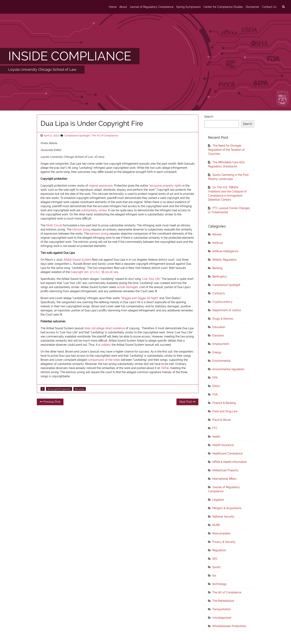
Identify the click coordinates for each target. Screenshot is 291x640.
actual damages (127, 287)
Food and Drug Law (225, 411)
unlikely (106, 344)
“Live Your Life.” (151, 278)
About (123, 6)
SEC (215, 558)
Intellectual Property (225, 470)
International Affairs (224, 478)
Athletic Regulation (224, 259)
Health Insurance (223, 445)
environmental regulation (228, 369)
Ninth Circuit (54, 225)
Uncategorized (221, 617)
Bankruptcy (219, 276)
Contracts (218, 293)
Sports (216, 567)
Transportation (221, 609)
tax (214, 575)
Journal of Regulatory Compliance (152, 6)
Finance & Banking (224, 402)
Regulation (219, 550)
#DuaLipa (79, 389)
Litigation (218, 499)
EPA (214, 377)
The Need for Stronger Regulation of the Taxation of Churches (226, 149)
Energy (216, 352)
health (216, 436)
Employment (220, 343)
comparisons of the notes (104, 359)
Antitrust (217, 242)
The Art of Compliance (104, 135)
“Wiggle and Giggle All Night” (140, 298)
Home (113, 6)
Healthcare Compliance (227, 453)
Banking (217, 268)
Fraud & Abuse (221, 419)
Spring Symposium (188, 6)
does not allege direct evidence (104, 328)
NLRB (216, 525)
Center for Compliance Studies (223, 6)
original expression (101, 185)
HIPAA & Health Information (229, 461)
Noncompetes (221, 533)
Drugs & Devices (222, 318)
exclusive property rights (166, 185)
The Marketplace (223, 600)
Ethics (216, 386)
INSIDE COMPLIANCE (69, 56)
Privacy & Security (224, 541)
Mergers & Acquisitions (226, 508)
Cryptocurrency (222, 301)
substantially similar (94, 210)
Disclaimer (252, 6)
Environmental (221, 360)
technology (219, 584)
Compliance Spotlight (77, 135)
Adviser (217, 234)
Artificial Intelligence (225, 251)
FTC (215, 428)
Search (208, 116)
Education (218, 327)
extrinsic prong (99, 233)
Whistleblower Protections (229, 626)
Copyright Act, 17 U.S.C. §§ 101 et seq (94, 272)
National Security (223, 516)
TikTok (165, 368)
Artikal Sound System (77, 259)
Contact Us (269, 6)
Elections (218, 335)
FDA (215, 394)
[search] (283, 7)
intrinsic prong (81, 229)
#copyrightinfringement (59, 389)
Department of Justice (226, 310)
